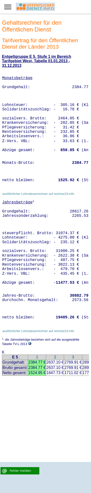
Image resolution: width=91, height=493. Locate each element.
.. (10, 357)
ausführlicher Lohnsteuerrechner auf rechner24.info (38, 194)
